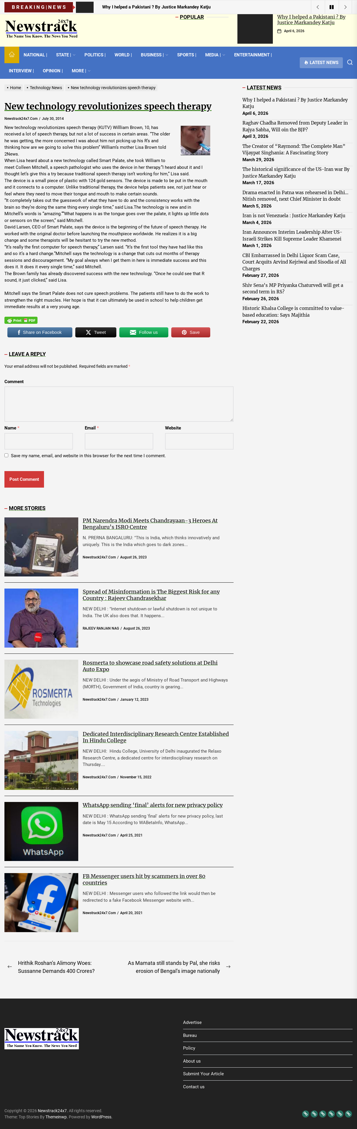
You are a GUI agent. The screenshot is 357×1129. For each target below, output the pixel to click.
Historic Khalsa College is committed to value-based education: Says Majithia (293, 311)
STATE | (66, 55)
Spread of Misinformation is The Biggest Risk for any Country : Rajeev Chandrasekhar (151, 595)
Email (92, 428)
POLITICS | (95, 55)
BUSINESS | (154, 55)
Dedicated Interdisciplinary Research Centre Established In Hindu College (156, 737)
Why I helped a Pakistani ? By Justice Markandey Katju (311, 19)
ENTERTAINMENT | (253, 55)
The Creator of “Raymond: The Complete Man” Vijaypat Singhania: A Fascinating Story (293, 149)
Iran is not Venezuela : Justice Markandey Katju (293, 215)
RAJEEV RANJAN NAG (101, 628)
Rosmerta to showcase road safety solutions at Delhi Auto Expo (150, 666)
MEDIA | (215, 55)
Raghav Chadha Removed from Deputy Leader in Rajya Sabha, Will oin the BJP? (295, 126)
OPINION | (53, 70)
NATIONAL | (35, 55)
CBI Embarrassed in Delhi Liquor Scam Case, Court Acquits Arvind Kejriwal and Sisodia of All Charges (294, 262)
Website (173, 428)
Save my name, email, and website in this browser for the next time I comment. (88, 455)
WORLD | (123, 55)
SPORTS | (186, 55)
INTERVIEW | (21, 70)
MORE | (81, 70)
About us (192, 1061)
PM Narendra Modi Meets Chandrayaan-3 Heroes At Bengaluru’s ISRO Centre (150, 523)
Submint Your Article (203, 1073)
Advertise (192, 1022)
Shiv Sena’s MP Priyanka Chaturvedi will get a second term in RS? (292, 288)
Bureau (190, 1035)
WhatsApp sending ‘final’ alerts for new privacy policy (153, 805)
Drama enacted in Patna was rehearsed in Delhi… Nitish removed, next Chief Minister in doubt (295, 196)
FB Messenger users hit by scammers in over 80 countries (144, 879)
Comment (14, 381)
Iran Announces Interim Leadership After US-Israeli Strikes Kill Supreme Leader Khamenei (292, 235)
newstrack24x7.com (21, 119)
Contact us (194, 1086)
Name (11, 428)
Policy (189, 1048)
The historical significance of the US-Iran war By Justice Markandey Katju (296, 172)
